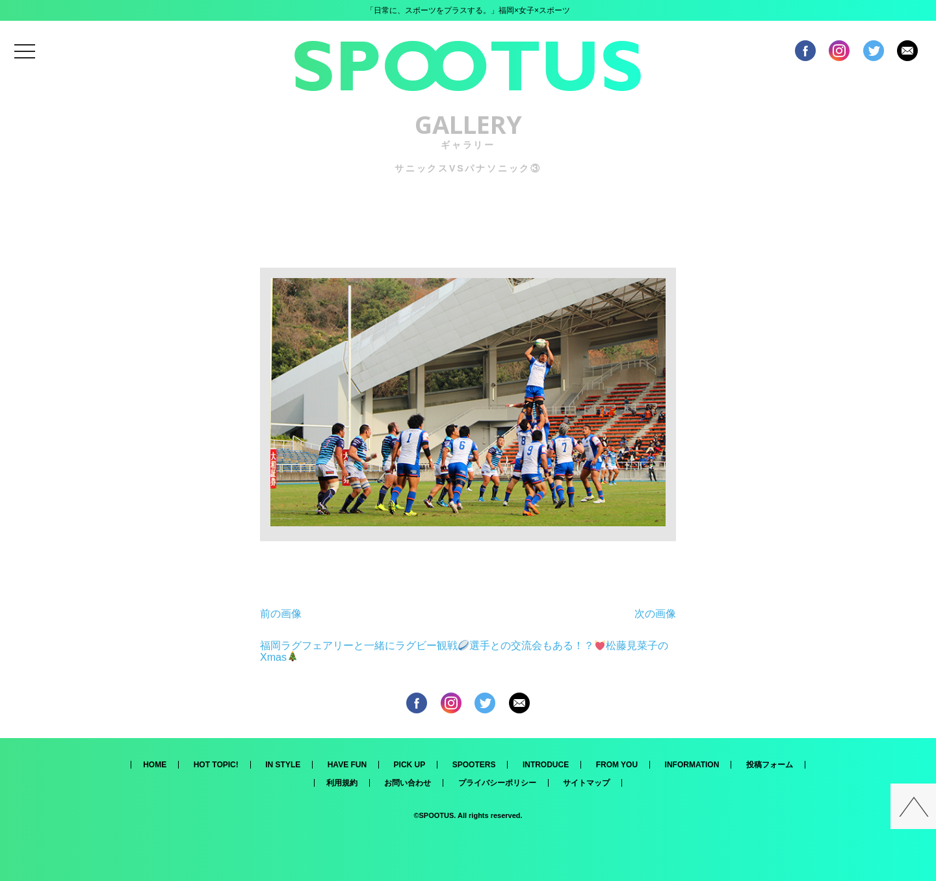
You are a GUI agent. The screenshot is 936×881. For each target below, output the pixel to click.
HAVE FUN (347, 765)
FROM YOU (617, 765)
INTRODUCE (546, 765)
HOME (154, 765)
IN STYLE (282, 765)
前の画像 (281, 613)
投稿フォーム (769, 765)
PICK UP (410, 765)
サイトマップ (586, 783)
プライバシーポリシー (497, 783)
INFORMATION (692, 765)
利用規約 (342, 783)
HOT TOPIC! (216, 765)
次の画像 (655, 613)
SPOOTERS (474, 765)
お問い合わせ (407, 783)
